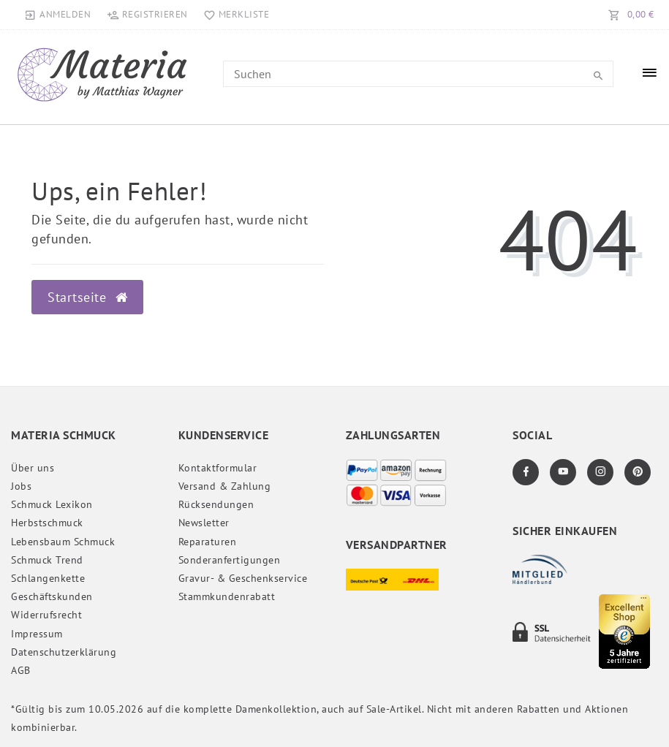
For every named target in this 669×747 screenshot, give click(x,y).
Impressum (37, 633)
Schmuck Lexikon (52, 504)
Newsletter (204, 522)
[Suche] (599, 76)
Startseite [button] (87, 297)
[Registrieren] (147, 14)
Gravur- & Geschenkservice (243, 578)
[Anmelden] (57, 14)
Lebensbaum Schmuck (63, 541)
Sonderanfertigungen (229, 559)
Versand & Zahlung (224, 486)
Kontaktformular (217, 467)
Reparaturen (207, 541)
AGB (21, 670)
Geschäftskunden (52, 596)
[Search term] (418, 74)
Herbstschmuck (47, 522)
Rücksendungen (216, 504)
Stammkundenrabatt (227, 596)
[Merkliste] (233, 14)
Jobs (21, 486)
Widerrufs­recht (46, 614)
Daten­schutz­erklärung (63, 652)
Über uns (32, 467)
